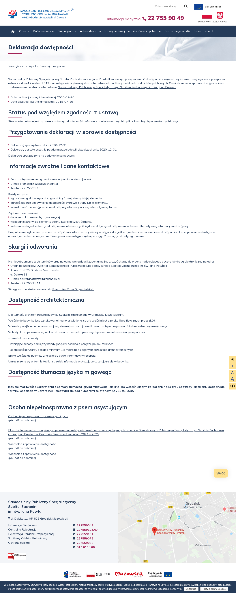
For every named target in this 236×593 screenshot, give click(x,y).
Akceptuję (191, 589)
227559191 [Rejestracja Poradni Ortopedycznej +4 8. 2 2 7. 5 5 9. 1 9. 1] (85, 534)
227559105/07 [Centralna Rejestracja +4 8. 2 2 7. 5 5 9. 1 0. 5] (87, 529)
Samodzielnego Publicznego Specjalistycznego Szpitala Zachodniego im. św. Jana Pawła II (117, 87)
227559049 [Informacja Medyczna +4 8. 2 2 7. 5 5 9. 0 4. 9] (85, 525)
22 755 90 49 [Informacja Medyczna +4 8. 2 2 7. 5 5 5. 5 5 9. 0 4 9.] (166, 18)
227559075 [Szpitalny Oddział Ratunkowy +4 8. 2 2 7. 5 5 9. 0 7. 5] (85, 538)
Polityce (114, 585)
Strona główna (16, 66)
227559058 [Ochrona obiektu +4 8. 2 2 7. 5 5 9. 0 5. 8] (85, 543)
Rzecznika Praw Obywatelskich (73, 289)
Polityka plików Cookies (214, 589)
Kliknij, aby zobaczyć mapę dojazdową (177, 527)
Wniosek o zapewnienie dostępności (32, 444)
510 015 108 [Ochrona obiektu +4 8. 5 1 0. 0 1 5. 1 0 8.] (86, 547)
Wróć (220, 473)
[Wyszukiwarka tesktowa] (168, 6)
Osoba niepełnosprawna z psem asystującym (38, 416)
